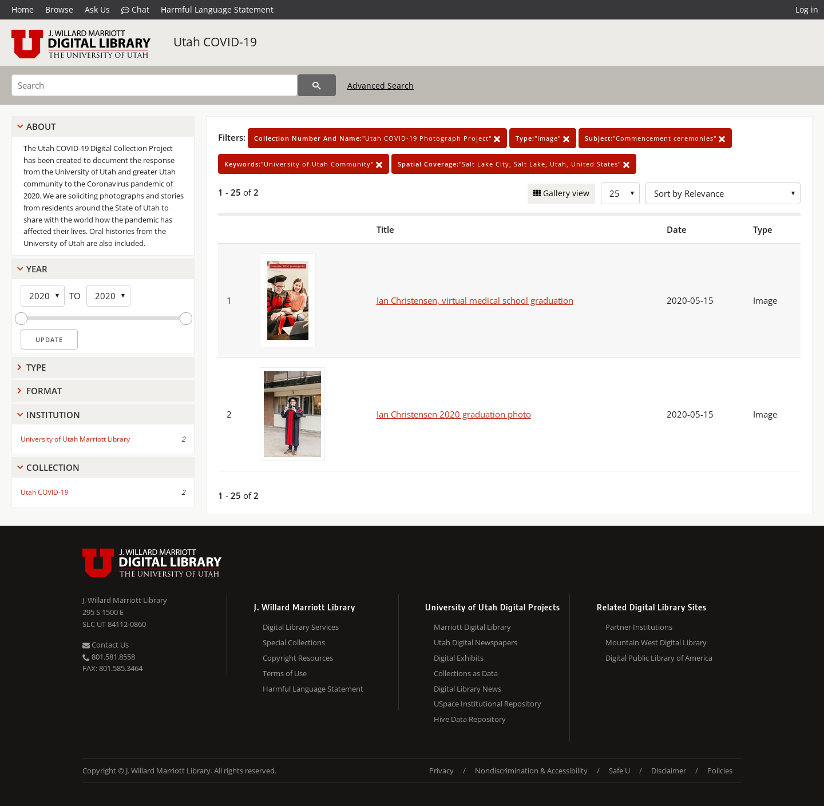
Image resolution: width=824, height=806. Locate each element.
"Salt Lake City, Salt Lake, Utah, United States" (514, 164)
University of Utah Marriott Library (75, 439)
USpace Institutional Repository (487, 703)
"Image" (543, 138)
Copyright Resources (298, 658)
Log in (806, 9)
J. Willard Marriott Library (124, 600)
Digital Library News (467, 689)
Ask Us (97, 9)
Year (36, 269)
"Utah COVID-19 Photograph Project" (377, 138)
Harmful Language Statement (217, 9)
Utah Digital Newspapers (475, 642)
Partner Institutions (638, 627)
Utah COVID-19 (215, 42)
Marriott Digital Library (472, 627)
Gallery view (565, 193)
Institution (53, 414)
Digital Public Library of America (658, 658)
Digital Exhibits (459, 658)
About (41, 126)
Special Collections (294, 642)
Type (36, 367)
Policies (719, 770)
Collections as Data (466, 673)
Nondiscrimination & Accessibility (531, 770)
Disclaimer (668, 770)
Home (22, 9)
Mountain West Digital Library (656, 642)
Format (44, 390)
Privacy (441, 770)
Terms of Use (285, 673)
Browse (59, 9)
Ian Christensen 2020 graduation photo (454, 414)
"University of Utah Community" (303, 164)
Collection (53, 467)
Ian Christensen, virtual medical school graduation (475, 300)
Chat (135, 9)
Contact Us (105, 645)
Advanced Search (380, 85)
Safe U (619, 770)
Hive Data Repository (470, 719)
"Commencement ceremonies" (655, 138)
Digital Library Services (301, 627)
